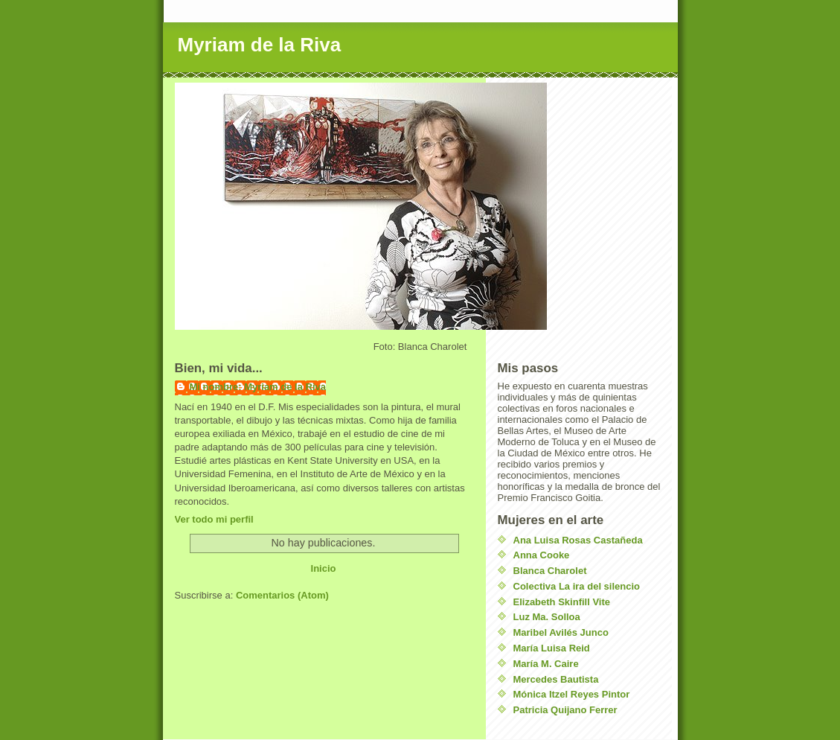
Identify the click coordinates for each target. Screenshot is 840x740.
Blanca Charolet (550, 570)
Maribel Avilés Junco (561, 632)
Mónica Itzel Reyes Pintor (571, 694)
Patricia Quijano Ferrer (565, 709)
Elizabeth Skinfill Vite (562, 601)
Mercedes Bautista (556, 679)
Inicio (323, 568)
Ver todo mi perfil (214, 519)
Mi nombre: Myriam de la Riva (258, 386)
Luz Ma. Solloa (546, 616)
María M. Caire (546, 663)
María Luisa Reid (551, 648)
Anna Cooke (541, 555)
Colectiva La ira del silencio (577, 586)
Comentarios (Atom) (282, 595)
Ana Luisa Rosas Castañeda (578, 540)
